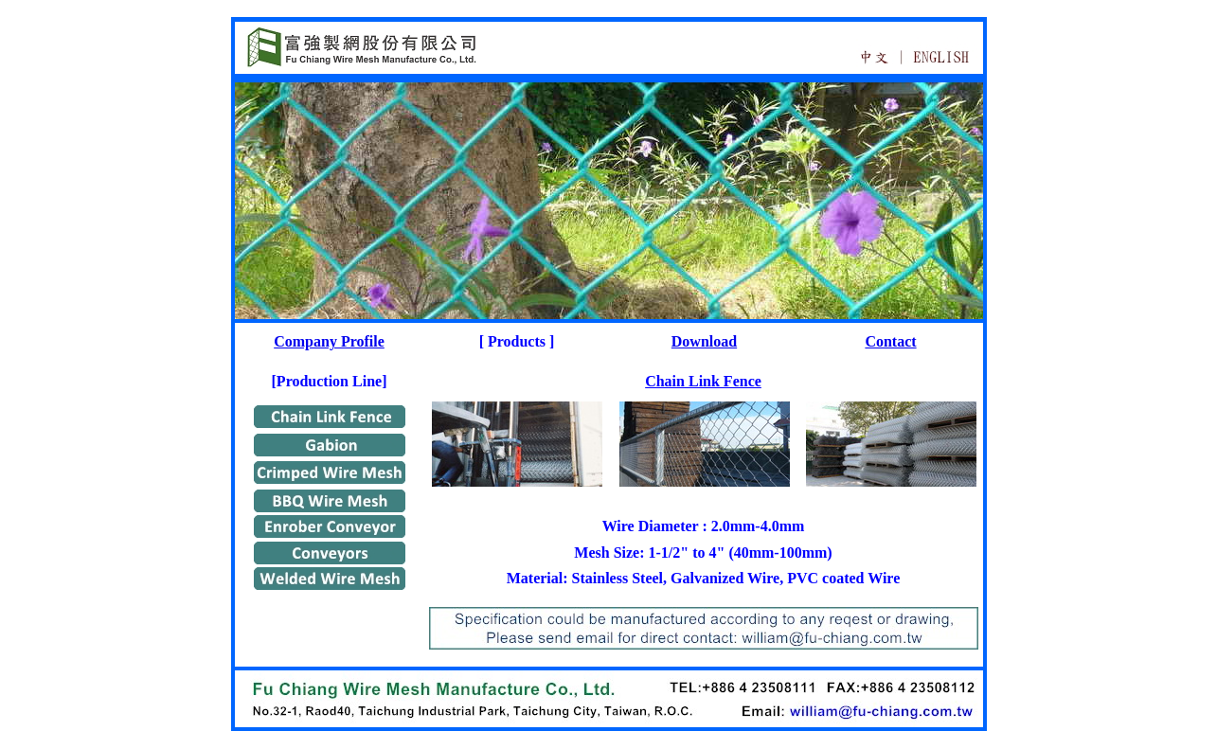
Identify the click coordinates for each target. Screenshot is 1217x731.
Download (704, 341)
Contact (890, 341)
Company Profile (329, 341)
